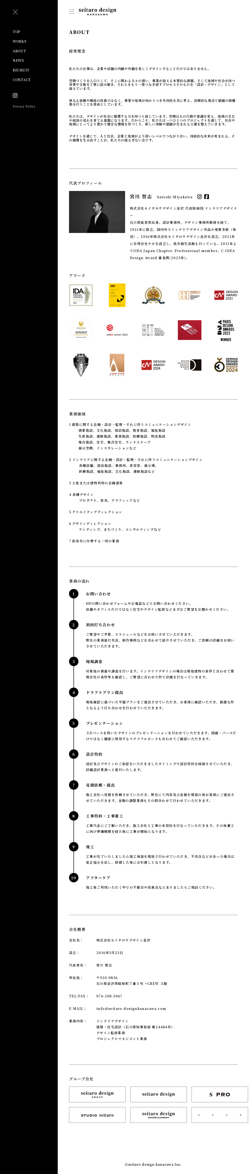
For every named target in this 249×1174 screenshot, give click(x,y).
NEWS (18, 60)
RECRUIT (21, 70)
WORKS (20, 41)
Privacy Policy (24, 106)
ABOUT (19, 51)
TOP (16, 31)
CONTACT (22, 79)
